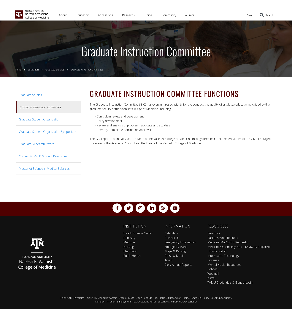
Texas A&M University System (101, 297)
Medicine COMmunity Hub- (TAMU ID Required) (239, 247)
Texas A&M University (72, 297)
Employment (124, 301)
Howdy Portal (216, 251)
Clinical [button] (148, 15)
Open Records (144, 297)
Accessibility (190, 301)
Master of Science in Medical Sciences (44, 169)
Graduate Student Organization (39, 119)
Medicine (129, 242)
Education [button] (82, 15)
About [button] (63, 15)
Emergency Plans (176, 247)
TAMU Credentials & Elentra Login (230, 282)
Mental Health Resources (224, 265)
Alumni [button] (189, 15)
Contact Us (172, 238)
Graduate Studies (30, 95)
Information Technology (223, 256)
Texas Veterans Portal (144, 301)
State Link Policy (200, 297)
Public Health (132, 256)
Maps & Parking (175, 251)
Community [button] (168, 15)
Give (249, 15)
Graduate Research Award (36, 144)
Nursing (128, 247)
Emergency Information (180, 242)
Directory (213, 233)
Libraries (213, 260)
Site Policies (175, 301)
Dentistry (129, 238)
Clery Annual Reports (178, 265)
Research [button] (128, 15)
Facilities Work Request (222, 238)
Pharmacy (130, 251)
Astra (211, 278)
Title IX (169, 260)
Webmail (213, 274)
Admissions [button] (105, 15)
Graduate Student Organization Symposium (47, 132)
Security (162, 301)
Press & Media (174, 256)
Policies (212, 269)
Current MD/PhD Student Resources (43, 156)
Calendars (171, 233)
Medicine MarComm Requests (227, 242)
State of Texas (126, 297)
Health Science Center (138, 233)
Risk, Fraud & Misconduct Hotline (172, 297)
